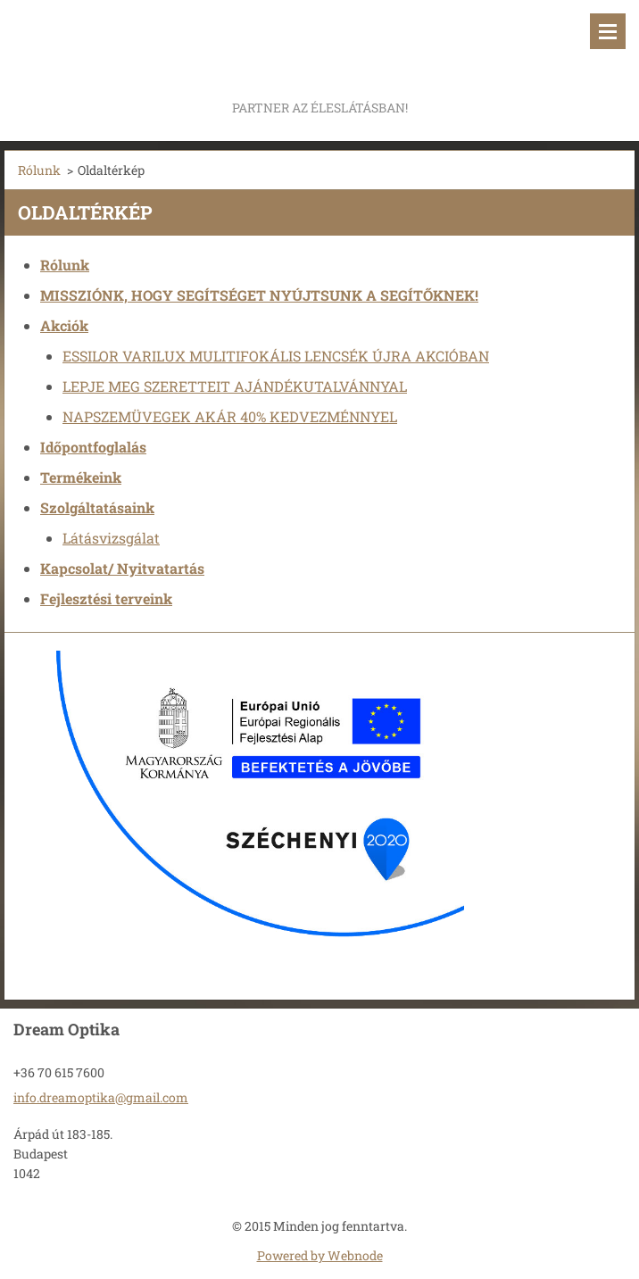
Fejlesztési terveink (106, 598)
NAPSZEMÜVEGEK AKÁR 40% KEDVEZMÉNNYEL (229, 416)
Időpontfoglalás (93, 446)
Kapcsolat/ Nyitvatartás (122, 568)
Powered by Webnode (320, 1255)
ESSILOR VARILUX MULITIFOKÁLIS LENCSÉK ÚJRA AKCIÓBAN (275, 355)
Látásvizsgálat (111, 537)
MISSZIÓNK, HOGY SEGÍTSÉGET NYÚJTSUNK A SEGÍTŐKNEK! (259, 295)
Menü (608, 31)
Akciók (64, 325)
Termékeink (80, 477)
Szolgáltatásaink (97, 507)
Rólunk (39, 170)
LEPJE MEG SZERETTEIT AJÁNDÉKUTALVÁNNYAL (234, 386)
